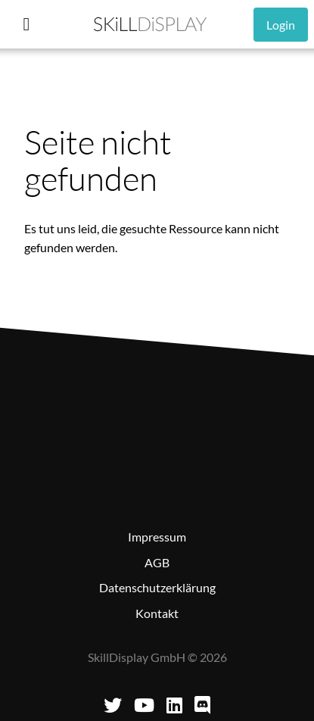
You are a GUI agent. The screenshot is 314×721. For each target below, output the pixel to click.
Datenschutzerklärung (157, 587)
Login (280, 24)
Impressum (157, 536)
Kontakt (157, 613)
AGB (157, 562)
